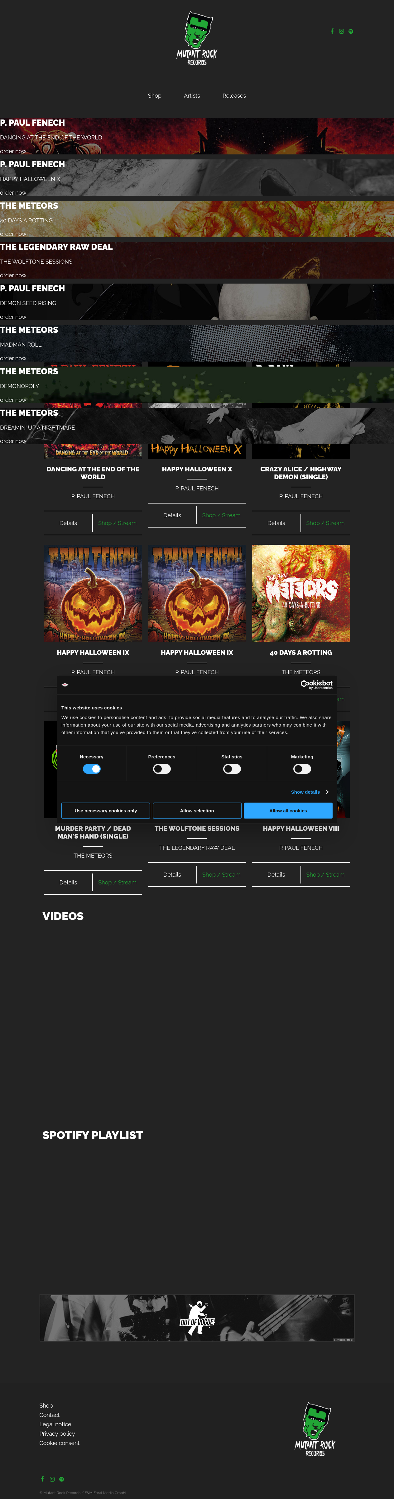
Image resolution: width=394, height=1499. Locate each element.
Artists (192, 95)
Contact (49, 1415)
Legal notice (55, 1424)
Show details (305, 791)
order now (13, 151)
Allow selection (197, 810)
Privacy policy (57, 1433)
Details (68, 523)
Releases (234, 95)
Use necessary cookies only (105, 810)
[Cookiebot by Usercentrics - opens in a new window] (305, 684)
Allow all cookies (288, 810)
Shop (154, 95)
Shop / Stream (117, 523)
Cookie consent (59, 1443)
